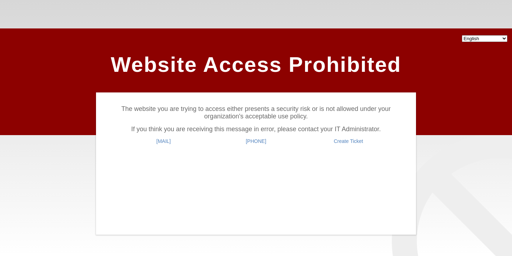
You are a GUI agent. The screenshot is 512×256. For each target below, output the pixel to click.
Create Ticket (348, 141)
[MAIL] (163, 141)
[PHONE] (256, 141)
